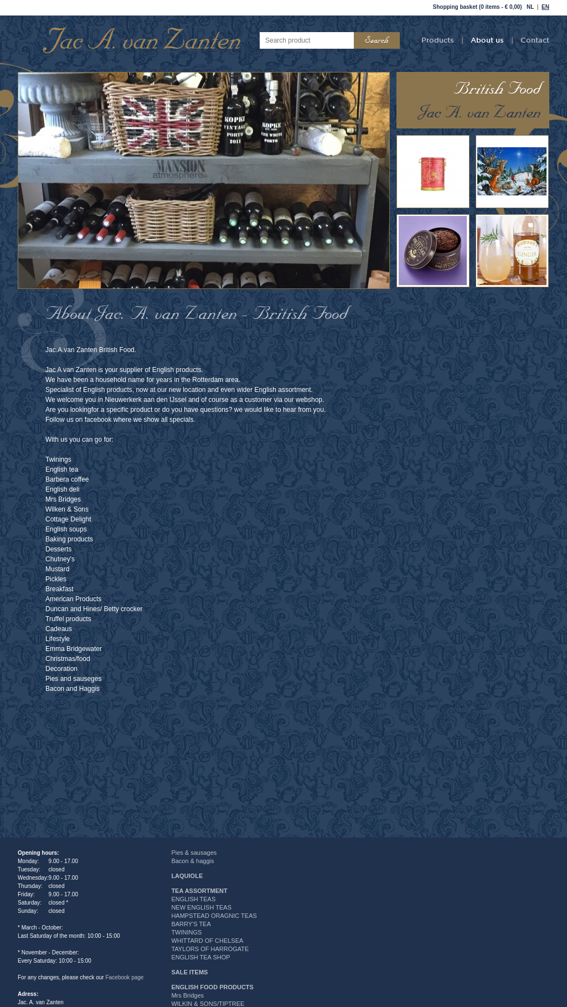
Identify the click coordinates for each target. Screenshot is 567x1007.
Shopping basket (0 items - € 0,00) (477, 7)
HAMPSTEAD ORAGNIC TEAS (213, 915)
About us (487, 40)
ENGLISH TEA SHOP (200, 957)
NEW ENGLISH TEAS (201, 907)
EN (545, 7)
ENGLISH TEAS (193, 899)
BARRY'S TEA (190, 924)
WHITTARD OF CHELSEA (207, 940)
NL (530, 7)
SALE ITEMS (189, 972)
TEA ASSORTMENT (199, 890)
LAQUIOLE (187, 875)
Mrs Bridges (187, 995)
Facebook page (124, 977)
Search (377, 40)
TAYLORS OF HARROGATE (210, 949)
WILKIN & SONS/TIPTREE (207, 1003)
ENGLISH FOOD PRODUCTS (212, 987)
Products (437, 40)
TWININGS (186, 932)
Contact (534, 40)
